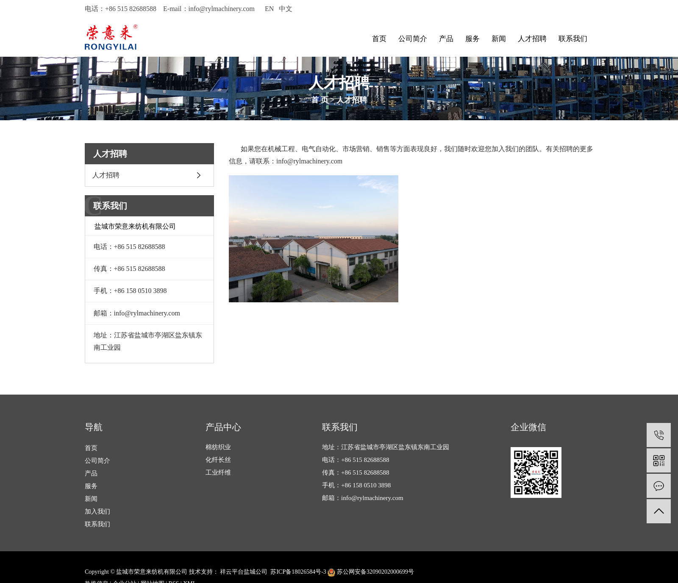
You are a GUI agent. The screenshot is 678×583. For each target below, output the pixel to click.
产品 (446, 39)
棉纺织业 (218, 447)
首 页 (319, 100)
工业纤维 (218, 472)
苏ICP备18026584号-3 (298, 572)
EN (269, 8)
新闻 (499, 39)
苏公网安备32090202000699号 (371, 572)
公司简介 (412, 39)
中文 (285, 8)
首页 (379, 39)
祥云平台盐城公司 (243, 572)
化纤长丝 (218, 459)
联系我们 (573, 39)
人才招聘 (532, 39)
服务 (472, 39)
